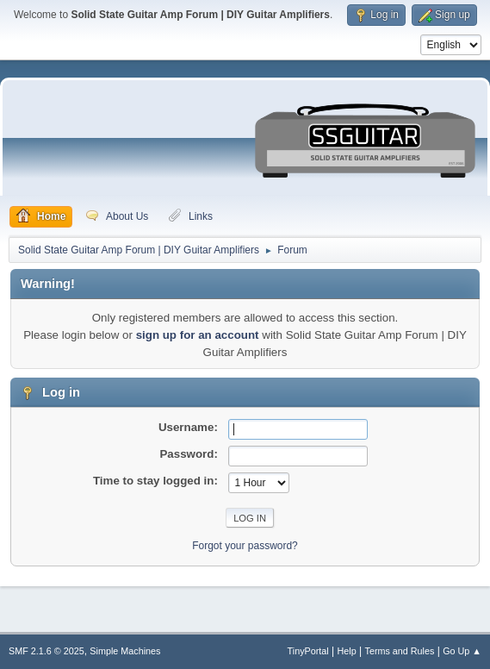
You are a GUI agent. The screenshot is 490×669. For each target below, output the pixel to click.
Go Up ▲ (462, 651)
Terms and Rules (400, 651)
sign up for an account (197, 334)
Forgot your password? (245, 546)
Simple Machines (125, 651)
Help (347, 651)
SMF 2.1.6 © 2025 (46, 651)
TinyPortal (308, 651)
